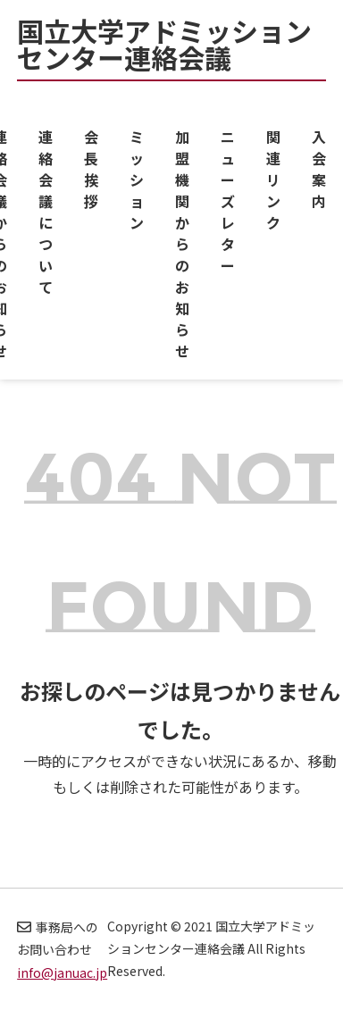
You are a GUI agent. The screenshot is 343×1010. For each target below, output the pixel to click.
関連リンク (273, 179)
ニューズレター (228, 201)
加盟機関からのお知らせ (182, 244)
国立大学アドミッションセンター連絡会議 (164, 47)
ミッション (137, 179)
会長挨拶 (91, 169)
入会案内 (319, 169)
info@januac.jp (62, 972)
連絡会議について (45, 211)
